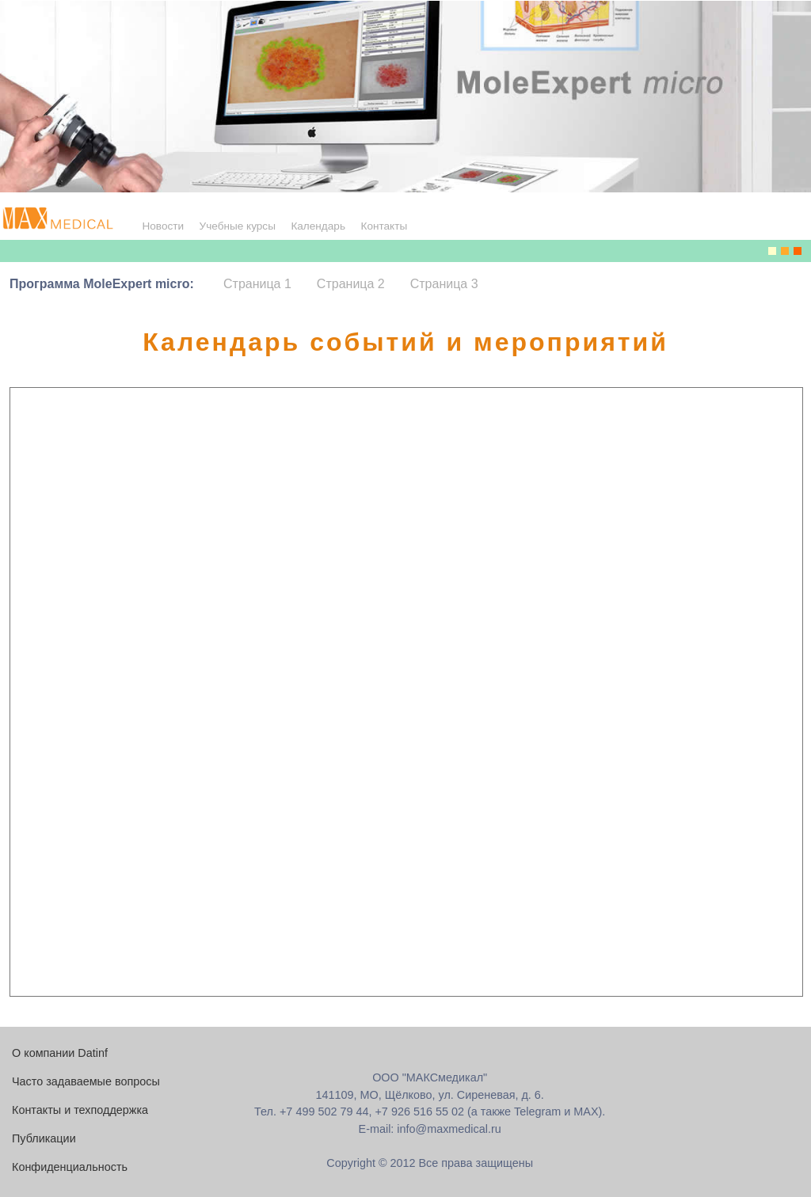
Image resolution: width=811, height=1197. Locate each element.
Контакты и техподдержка (80, 1110)
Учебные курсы (238, 226)
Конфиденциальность (70, 1167)
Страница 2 (351, 284)
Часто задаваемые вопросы (86, 1081)
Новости (163, 226)
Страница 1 (257, 284)
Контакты (383, 226)
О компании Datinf (60, 1053)
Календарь (318, 226)
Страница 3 (444, 284)
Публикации (44, 1138)
